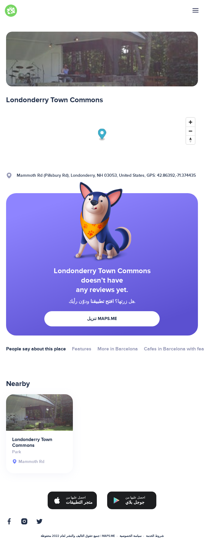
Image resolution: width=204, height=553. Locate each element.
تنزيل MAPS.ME (102, 318)
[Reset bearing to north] (190, 139)
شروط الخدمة (155, 536)
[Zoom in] (190, 122)
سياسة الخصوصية (130, 536)
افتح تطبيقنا (102, 301)
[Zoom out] (190, 131)
